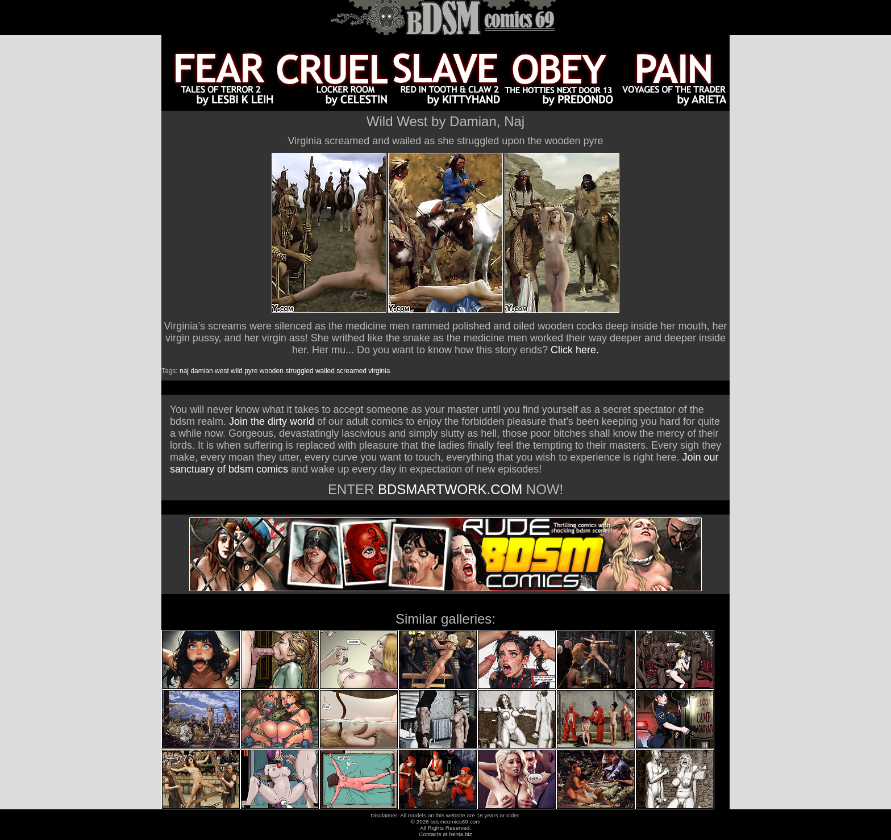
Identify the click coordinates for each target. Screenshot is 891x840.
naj (184, 371)
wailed (325, 371)
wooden (272, 371)
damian (201, 371)
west (222, 371)
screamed (351, 371)
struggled (299, 371)
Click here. (575, 350)
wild (237, 371)
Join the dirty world (271, 421)
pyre (250, 371)
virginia (379, 371)
